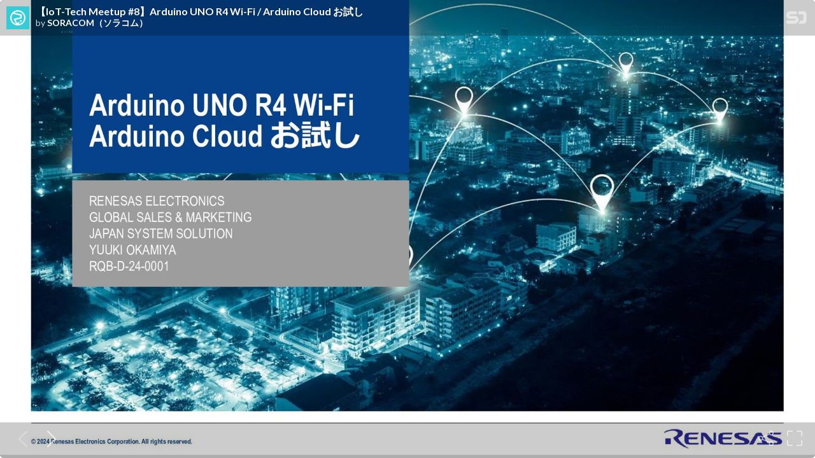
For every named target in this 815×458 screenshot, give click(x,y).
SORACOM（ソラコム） (97, 22)
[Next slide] (49, 438)
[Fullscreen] (794, 438)
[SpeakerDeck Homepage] (796, 20)
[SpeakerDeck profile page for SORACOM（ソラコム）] (17, 18)
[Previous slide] (20, 438)
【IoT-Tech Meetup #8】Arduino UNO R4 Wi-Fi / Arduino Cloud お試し (200, 11)
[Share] (766, 438)
